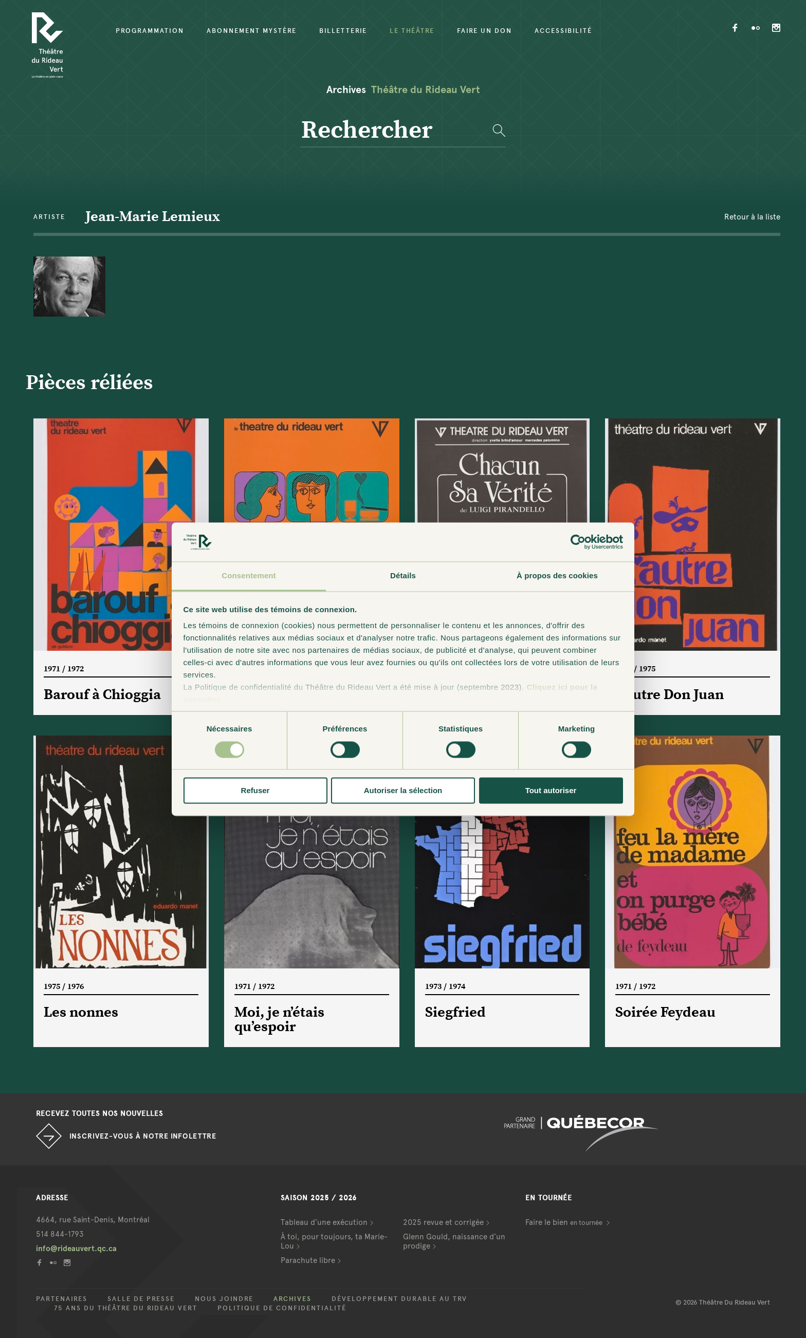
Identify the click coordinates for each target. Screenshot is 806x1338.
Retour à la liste (752, 217)
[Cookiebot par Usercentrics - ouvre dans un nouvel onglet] (578, 541)
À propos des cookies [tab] (557, 576)
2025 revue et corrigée (443, 1222)
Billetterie (343, 31)
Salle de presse (141, 1299)
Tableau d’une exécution (324, 1222)
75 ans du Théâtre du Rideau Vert (125, 1308)
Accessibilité (563, 31)
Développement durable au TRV (399, 1299)
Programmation (150, 31)
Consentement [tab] (249, 576)
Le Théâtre (412, 31)
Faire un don (484, 31)
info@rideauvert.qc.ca (76, 1248)
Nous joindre (224, 1299)
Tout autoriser (551, 790)
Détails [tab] (403, 576)
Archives (292, 1299)
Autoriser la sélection (403, 790)
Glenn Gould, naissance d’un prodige (454, 1241)
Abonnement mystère (252, 31)
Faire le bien (564, 1222)
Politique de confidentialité (281, 1308)
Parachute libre (308, 1260)
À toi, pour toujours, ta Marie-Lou (334, 1241)
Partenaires (61, 1299)
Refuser (255, 790)
